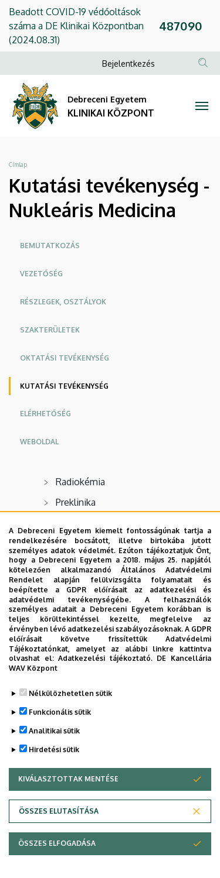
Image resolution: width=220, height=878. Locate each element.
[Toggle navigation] (202, 106)
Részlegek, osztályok (63, 301)
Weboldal (39, 441)
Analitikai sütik (54, 732)
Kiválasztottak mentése (68, 780)
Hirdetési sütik (54, 750)
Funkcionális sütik (60, 713)
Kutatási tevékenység (64, 386)
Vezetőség (41, 273)
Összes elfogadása (57, 844)
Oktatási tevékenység (64, 358)
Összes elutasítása (59, 812)
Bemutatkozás (50, 245)
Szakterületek (50, 329)
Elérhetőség (45, 413)
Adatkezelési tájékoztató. (105, 659)
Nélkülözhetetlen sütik (70, 694)
